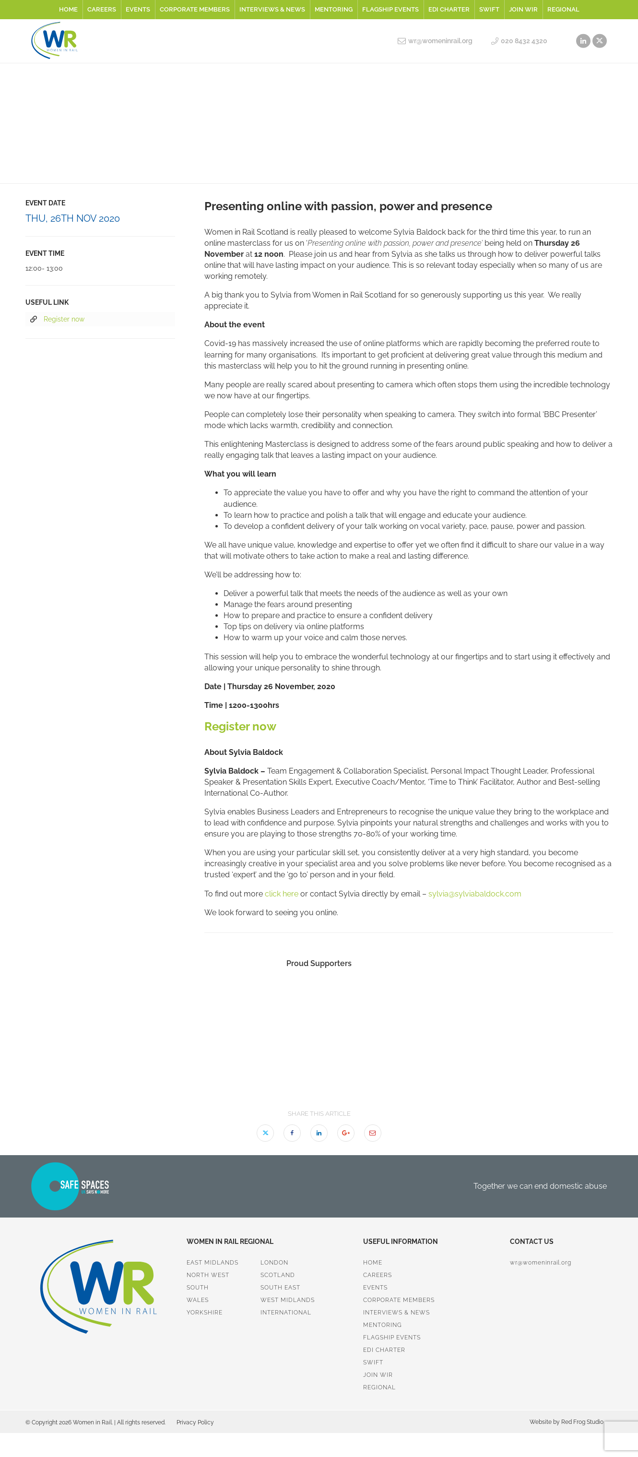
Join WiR (523, 9)
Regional (563, 9)
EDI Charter (449, 9)
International (285, 1312)
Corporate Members (195, 9)
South (198, 1287)
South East (280, 1287)
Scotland (277, 1275)
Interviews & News (272, 9)
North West (208, 1275)
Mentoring (334, 9)
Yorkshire (205, 1312)
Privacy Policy (195, 1422)
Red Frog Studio (581, 1422)
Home (68, 9)
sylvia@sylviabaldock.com (474, 893)
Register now (57, 319)
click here (281, 893)
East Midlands (212, 1262)
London (274, 1262)
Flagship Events (390, 9)
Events (138, 9)
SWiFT (489, 9)
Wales (198, 1300)
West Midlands (287, 1300)
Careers (101, 9)
